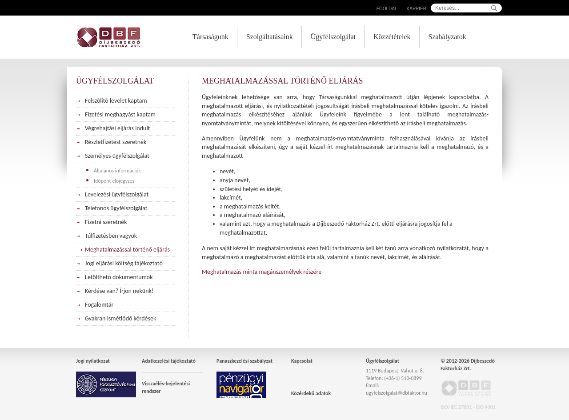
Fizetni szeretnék (106, 222)
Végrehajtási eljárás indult (117, 128)
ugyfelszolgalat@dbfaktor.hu (396, 393)
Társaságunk (210, 36)
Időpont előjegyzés (114, 181)
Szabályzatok (447, 36)
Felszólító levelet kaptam (116, 100)
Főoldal (387, 8)
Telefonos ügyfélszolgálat (116, 208)
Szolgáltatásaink (269, 36)
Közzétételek (392, 36)
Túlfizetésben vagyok (111, 236)
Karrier (416, 8)
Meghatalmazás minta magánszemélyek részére (261, 272)
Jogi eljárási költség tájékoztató (124, 263)
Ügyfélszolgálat (333, 36)
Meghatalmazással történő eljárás (127, 249)
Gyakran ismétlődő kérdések (120, 318)
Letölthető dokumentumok (119, 277)
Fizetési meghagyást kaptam (120, 114)
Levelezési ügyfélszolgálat (116, 194)
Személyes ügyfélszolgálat (117, 156)
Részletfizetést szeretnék (115, 142)
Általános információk (117, 171)
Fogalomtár (99, 304)
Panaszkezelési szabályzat (244, 361)
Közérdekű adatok (311, 393)
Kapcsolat (302, 361)
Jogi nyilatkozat (93, 361)
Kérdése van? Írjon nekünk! (119, 291)
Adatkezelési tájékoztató (169, 361)
